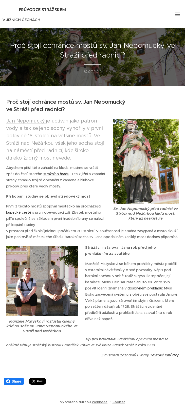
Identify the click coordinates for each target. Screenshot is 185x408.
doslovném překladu (145, 288)
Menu (177, 14)
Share (13, 381)
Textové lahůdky (164, 355)
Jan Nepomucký (26, 121)
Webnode (100, 402)
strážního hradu (56, 174)
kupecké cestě (18, 212)
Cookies (118, 402)
